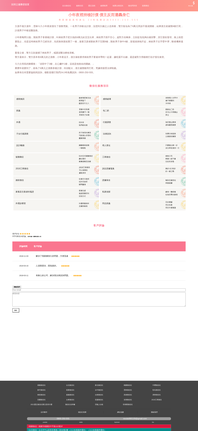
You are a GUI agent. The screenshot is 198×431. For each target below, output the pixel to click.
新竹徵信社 (41, 401)
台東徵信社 (70, 411)
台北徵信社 (70, 396)
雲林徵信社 (128, 401)
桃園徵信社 (128, 396)
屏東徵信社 (157, 406)
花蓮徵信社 (99, 411)
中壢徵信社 (157, 396)
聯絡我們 (154, 423)
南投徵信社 (41, 406)
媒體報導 (103, 6)
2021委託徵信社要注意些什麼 (41, 416)
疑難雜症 (145, 6)
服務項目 (79, 6)
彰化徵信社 (157, 401)
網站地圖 (120, 423)
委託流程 (91, 6)
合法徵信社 (66, 6)
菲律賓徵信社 (128, 416)
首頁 (16, 19)
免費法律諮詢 (118, 6)
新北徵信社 (99, 396)
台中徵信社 (99, 401)
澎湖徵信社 (128, 411)
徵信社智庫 (82, 423)
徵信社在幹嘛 (70, 416)
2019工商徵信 (157, 411)
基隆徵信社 (41, 396)
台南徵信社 (99, 406)
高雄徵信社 (128, 406)
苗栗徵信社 (70, 401)
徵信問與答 (132, 6)
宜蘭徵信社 (41, 411)
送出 (16, 343)
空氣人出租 (99, 416)
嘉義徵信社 (70, 406)
